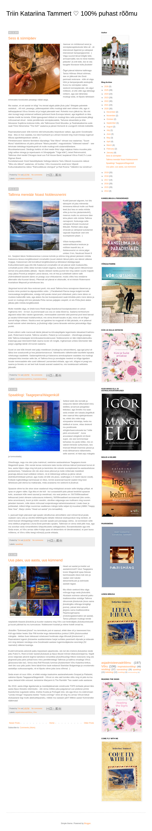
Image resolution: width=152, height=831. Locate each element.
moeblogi (121, 672)
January (110, 152)
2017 (106, 180)
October (110, 119)
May (109, 138)
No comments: (37, 175)
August (110, 127)
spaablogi (19, 544)
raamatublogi (122, 669)
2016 (106, 183)
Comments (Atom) (27, 727)
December (111, 112)
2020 (106, 109)
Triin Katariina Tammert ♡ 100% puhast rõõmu (71, 13)
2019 (106, 172)
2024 (106, 94)
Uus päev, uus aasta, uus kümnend (35, 560)
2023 (106, 97)
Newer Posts (14, 723)
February (111, 149)
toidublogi (109, 672)
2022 (106, 101)
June (109, 134)
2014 (106, 191)
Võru (35, 712)
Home (51, 723)
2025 (106, 90)
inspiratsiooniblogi (40, 379)
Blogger (87, 823)
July (109, 130)
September (111, 123)
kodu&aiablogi (132, 672)
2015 (106, 187)
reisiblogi (105, 669)
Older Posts (89, 723)
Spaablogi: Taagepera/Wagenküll (33, 395)
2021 (106, 105)
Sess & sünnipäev (22, 38)
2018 (106, 176)
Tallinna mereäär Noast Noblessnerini (37, 195)
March (109, 145)
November (111, 115)
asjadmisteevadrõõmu (24, 178)
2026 (106, 86)
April (109, 141)
